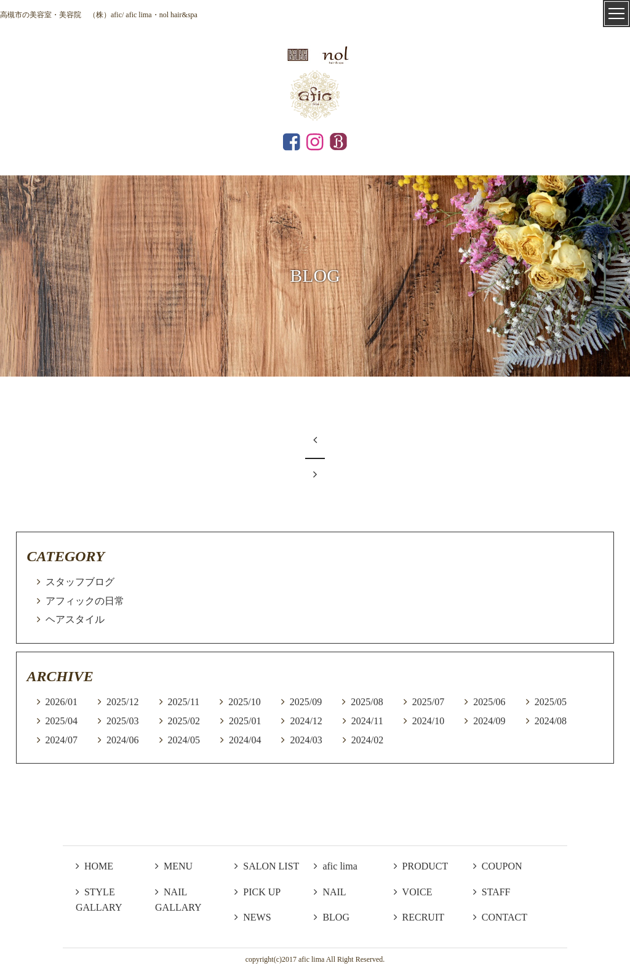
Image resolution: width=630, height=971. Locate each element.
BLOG (331, 917)
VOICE (413, 892)
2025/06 (489, 702)
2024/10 (428, 721)
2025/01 (245, 721)
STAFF (492, 892)
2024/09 (489, 721)
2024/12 (306, 721)
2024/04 (245, 740)
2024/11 (367, 721)
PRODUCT (421, 866)
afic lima (335, 866)
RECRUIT (419, 917)
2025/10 (244, 702)
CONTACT (500, 917)
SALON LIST (266, 866)
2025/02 (184, 721)
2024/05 (184, 740)
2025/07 (428, 702)
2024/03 (306, 740)
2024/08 (551, 721)
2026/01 (62, 702)
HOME (94, 866)
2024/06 (122, 740)
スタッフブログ (80, 582)
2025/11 (184, 702)
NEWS (252, 917)
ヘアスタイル (75, 619)
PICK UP (257, 892)
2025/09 (306, 702)
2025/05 (551, 702)
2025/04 (62, 721)
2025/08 (367, 702)
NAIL (330, 892)
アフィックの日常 (85, 601)
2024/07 (62, 740)
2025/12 (122, 702)
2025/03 (122, 721)
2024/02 (367, 740)
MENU (174, 866)
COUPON (497, 866)
